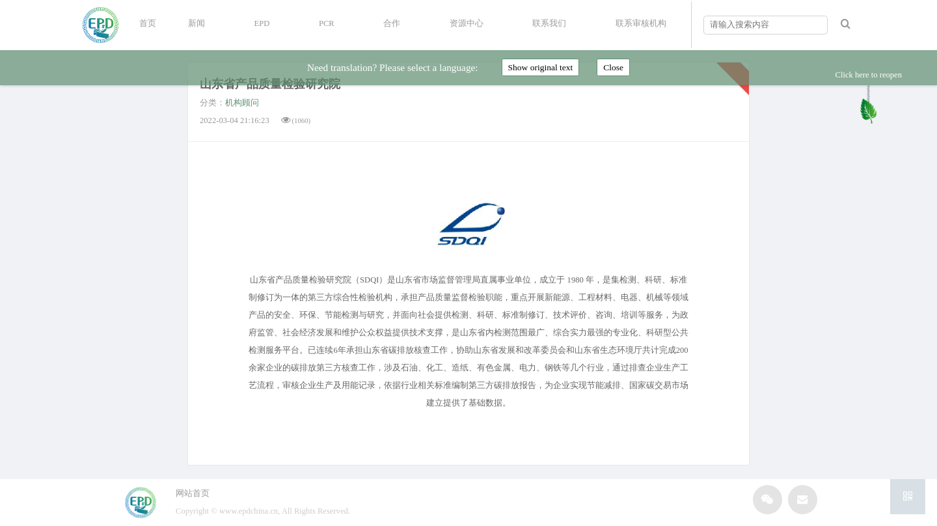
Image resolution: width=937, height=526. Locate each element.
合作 (391, 23)
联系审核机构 (641, 23)
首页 (147, 23)
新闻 (196, 23)
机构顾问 (242, 102)
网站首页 (193, 493)
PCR (326, 23)
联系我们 (549, 23)
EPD (262, 23)
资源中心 (466, 23)
